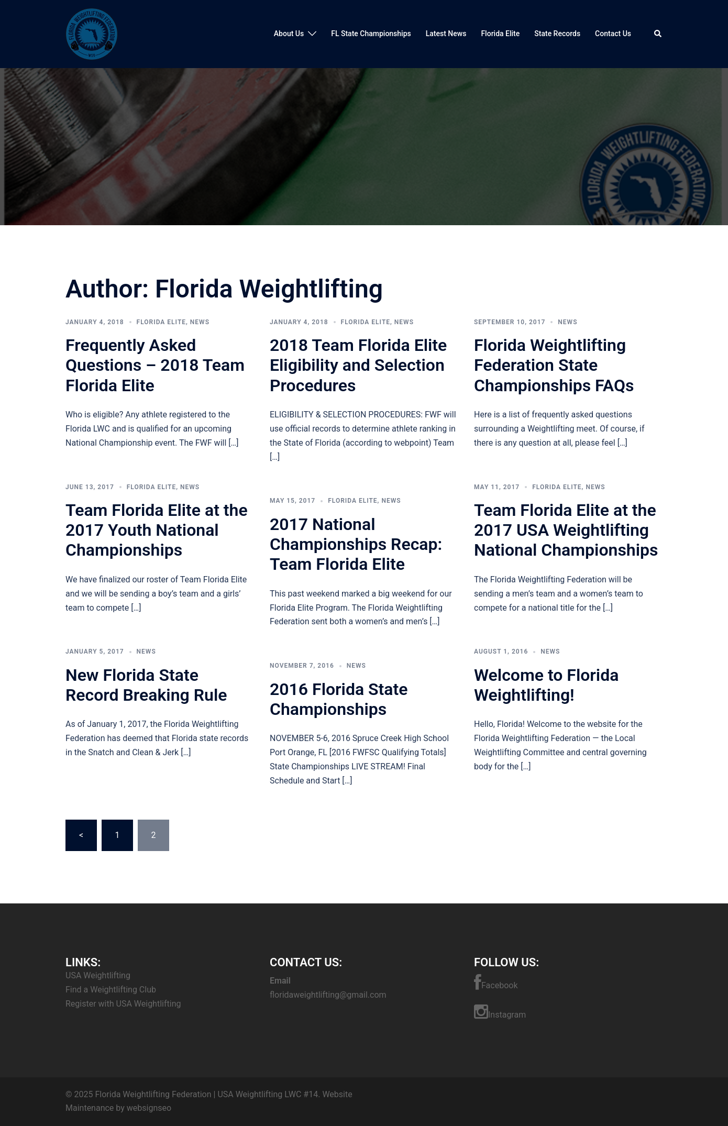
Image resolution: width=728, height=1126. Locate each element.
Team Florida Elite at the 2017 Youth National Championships (156, 530)
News (199, 322)
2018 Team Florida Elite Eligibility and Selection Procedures (358, 365)
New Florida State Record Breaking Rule (146, 685)
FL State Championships (371, 33)
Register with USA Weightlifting (123, 1004)
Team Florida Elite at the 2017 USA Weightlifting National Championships (566, 530)
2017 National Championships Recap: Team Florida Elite (356, 544)
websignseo (149, 1108)
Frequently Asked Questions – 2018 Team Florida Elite (155, 365)
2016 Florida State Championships (339, 699)
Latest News (446, 33)
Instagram (500, 1011)
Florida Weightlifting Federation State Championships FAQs (554, 365)
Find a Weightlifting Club (110, 990)
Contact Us (613, 33)
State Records (557, 33)
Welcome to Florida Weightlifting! (546, 685)
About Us (289, 33)
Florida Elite (500, 33)
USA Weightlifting (97, 975)
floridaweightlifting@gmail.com (328, 995)
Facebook (495, 982)
